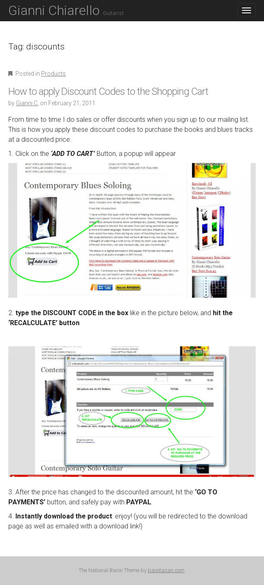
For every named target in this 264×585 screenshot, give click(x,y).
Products (53, 73)
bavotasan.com (166, 570)
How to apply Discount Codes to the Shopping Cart (108, 91)
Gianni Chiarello (66, 10)
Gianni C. (27, 103)
